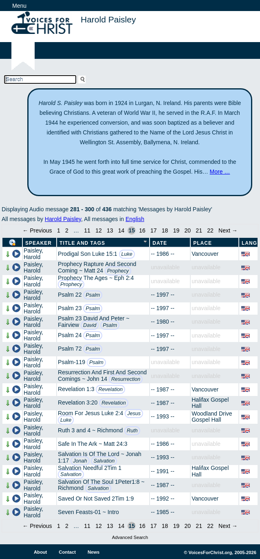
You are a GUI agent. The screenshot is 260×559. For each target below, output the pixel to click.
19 (176, 230)
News (93, 552)
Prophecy (118, 271)
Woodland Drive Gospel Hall (212, 416)
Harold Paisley (63, 219)
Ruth (132, 431)
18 (165, 230)
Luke (126, 254)
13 (110, 230)
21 (199, 230)
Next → (228, 230)
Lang (249, 243)
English (135, 219)
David (89, 325)
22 (210, 230)
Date (159, 243)
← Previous (37, 230)
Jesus (134, 413)
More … (220, 171)
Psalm (93, 295)
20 (188, 230)
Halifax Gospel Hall (210, 402)
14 (121, 230)
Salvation (104, 461)
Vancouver (205, 253)
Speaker (38, 243)
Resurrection (125, 379)
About (40, 552)
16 (142, 230)
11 (87, 230)
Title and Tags (82, 243)
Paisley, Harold (33, 253)
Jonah (80, 461)
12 (98, 230)
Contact (67, 552)
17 (153, 230)
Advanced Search (130, 537)
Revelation (110, 389)
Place (202, 243)
